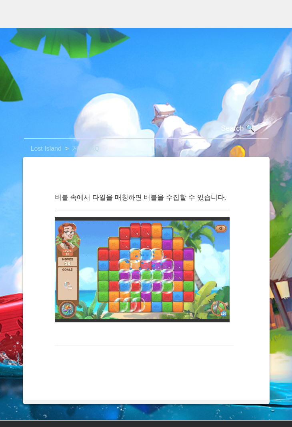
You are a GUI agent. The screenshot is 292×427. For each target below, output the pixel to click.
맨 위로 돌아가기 (83, 358)
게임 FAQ (85, 148)
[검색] (146, 129)
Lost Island (46, 148)
